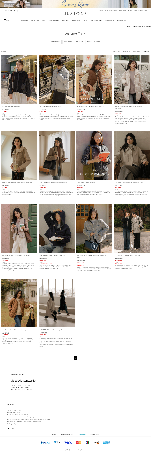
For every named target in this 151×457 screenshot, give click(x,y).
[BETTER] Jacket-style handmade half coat (53, 183)
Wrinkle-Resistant (93, 42)
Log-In (106, 10)
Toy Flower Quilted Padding (86, 183)
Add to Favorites (11, 10)
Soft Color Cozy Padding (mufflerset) (51, 106)
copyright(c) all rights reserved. (75, 450)
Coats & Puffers (146, 26)
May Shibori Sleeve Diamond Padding (14, 330)
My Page (130, 10)
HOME (129, 26)
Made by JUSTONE (96, 20)
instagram (17, 10)
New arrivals (35, 20)
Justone (75, 13)
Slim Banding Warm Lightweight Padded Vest (16, 255)
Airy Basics (68, 42)
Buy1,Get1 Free (109, 20)
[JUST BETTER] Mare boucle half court (127, 255)
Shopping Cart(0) (113, 10)
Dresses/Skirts (76, 20)
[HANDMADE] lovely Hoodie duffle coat (53, 255)
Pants (85, 20)
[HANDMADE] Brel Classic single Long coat (54, 330)
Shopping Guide (94, 434)
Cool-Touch (79, 42)
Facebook (8, 428)
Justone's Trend (121, 20)
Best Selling (24, 20)
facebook (14, 10)
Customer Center (142, 10)
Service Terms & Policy (67, 434)
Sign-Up (101, 10)
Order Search (122, 10)
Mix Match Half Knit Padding (11, 106)
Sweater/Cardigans (53, 20)
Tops (43, 20)
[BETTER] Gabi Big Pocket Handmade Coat (129, 183)
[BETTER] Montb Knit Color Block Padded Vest (17, 183)
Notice (135, 10)
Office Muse (55, 42)
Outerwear (65, 20)
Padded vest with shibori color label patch (90, 106)
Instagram (13, 428)
